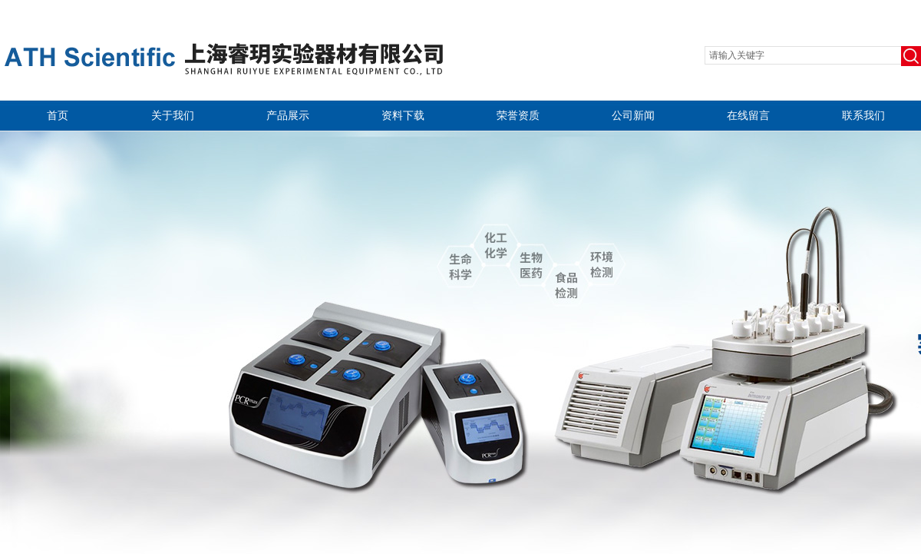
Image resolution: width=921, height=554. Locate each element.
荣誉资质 (518, 115)
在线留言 (748, 115)
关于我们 (172, 115)
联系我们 (863, 115)
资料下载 (402, 115)
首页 (57, 115)
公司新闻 (633, 115)
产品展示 (287, 115)
